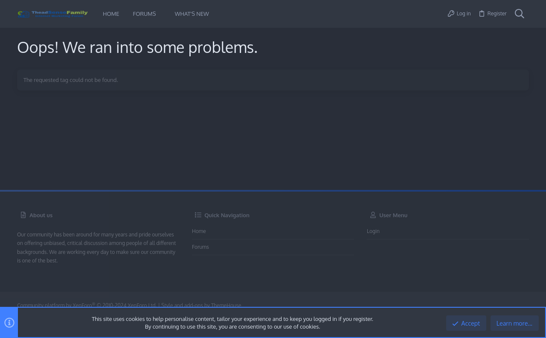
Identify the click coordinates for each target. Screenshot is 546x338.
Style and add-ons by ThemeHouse (201, 305)
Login (373, 231)
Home (199, 231)
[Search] (519, 14)
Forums (200, 247)
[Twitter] (524, 306)
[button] (162, 13)
